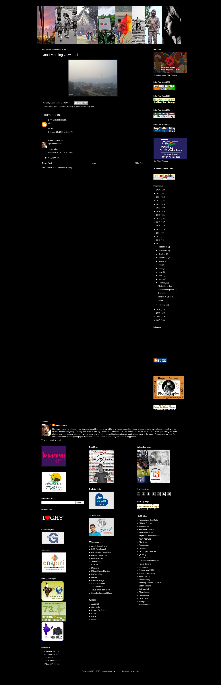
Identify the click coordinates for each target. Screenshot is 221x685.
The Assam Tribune (52, 664)
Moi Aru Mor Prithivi (147, 570)
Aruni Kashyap (145, 539)
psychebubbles (55, 120)
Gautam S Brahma (99, 555)
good (56, 106)
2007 (158, 320)
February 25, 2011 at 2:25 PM (60, 132)
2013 (158, 237)
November (163, 250)
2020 (158, 211)
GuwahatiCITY (97, 559)
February (162, 283)
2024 (158, 197)
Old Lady (161, 293)
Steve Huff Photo (98, 584)
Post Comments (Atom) (62, 167)
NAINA (94, 577)
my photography (79, 106)
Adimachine (144, 526)
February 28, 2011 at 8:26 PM (60, 152)
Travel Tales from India (100, 590)
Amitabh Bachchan (147, 529)
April (161, 276)
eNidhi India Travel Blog (101, 552)
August (162, 261)
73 (48, 609)
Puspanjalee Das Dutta (148, 520)
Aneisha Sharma (146, 533)
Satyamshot (144, 589)
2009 (158, 313)
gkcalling (142, 554)
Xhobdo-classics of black (101, 593)
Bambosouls (144, 545)
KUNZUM (95, 565)
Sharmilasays (144, 592)
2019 (158, 215)
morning (70, 106)
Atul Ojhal (143, 542)
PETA (93, 613)
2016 (158, 226)
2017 (158, 222)
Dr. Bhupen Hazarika (147, 551)
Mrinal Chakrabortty (147, 573)
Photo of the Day (165, 286)
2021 (158, 208)
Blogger (135, 671)
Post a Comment (52, 158)
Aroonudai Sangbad (52, 651)
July (160, 265)
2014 (158, 233)
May (161, 272)
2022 (158, 204)
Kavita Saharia (145, 564)
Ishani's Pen (144, 558)
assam (50, 106)
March (161, 279)
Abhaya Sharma (145, 523)
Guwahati (62, 106)
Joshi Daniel (96, 562)
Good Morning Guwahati (168, 290)
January (162, 305)
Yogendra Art (144, 605)
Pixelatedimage (97, 580)
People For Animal (98, 610)
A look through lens (99, 546)
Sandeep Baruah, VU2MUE (150, 583)
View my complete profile (51, 440)
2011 (158, 244)
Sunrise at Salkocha (166, 297)
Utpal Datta (143, 598)
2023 (158, 201)
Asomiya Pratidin (51, 654)
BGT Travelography (99, 549)
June (161, 268)
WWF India (95, 620)
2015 (158, 229)
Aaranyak (95, 604)
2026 (158, 190)
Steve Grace (144, 595)
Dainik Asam (49, 658)
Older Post (139, 163)
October (162, 254)
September (163, 258)
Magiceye (95, 568)
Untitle (160, 300)
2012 (158, 240)
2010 (158, 309)
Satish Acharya (145, 586)
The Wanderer (97, 587)
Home (93, 163)
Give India (95, 607)
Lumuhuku (143, 567)
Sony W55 (90, 106)
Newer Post (47, 163)
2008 (158, 317)
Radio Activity (144, 580)
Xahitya (142, 601)
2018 (158, 219)
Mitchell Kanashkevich (100, 571)
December (163, 247)
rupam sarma (54, 140)
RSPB (93, 617)
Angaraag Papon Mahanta (150, 536)
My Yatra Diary (97, 574)
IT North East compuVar (149, 561)
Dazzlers (142, 548)
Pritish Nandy (144, 576)
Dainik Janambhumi (52, 661)
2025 (158, 193)
